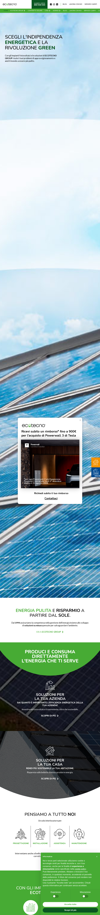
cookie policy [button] (80, 869)
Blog (65, 4)
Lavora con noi (75, 4)
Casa (47, 11)
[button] (97, 857)
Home (6, 11)
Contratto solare (35, 11)
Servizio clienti (91, 4)
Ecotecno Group (17, 11)
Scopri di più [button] (70, 910)
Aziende (57, 11)
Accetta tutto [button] (70, 904)
